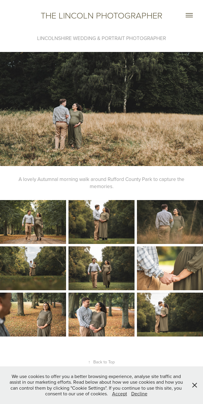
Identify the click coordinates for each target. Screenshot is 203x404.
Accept (119, 393)
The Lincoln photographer (101, 15)
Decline (139, 393)
